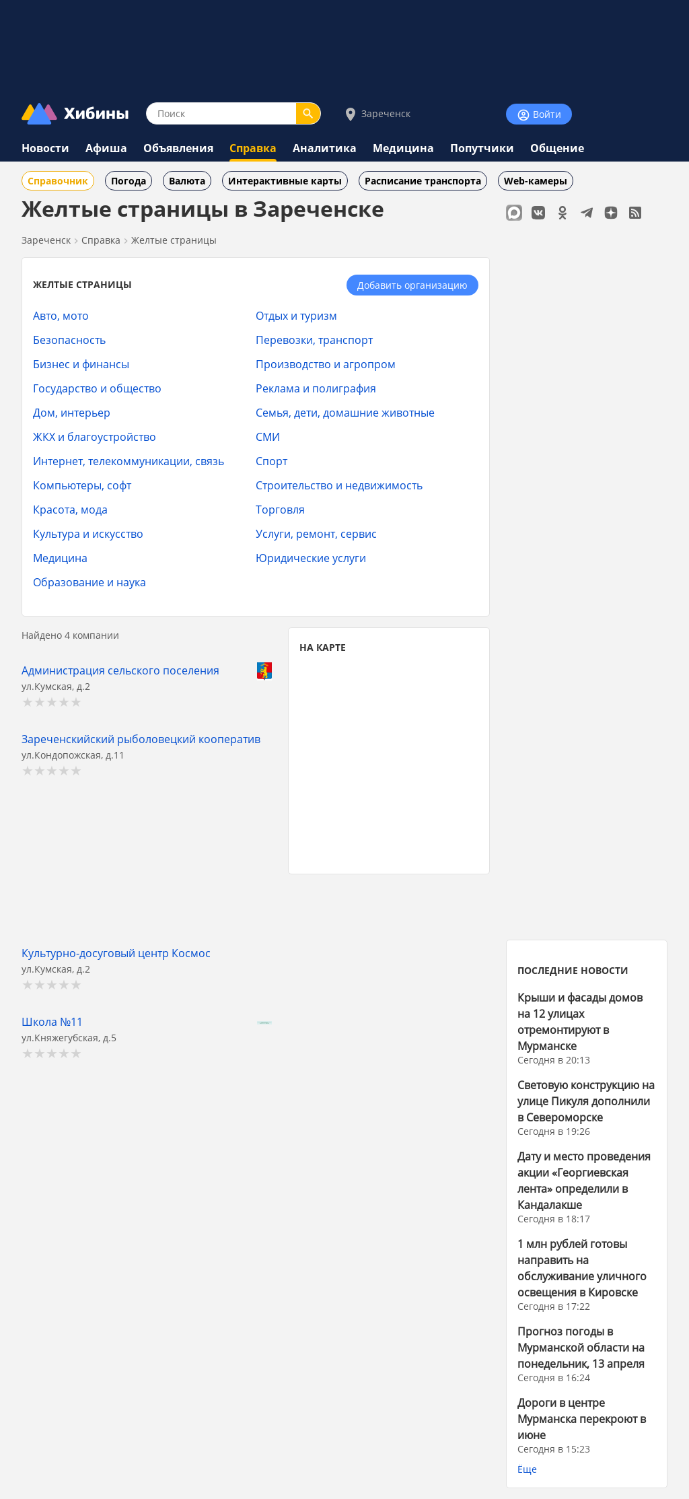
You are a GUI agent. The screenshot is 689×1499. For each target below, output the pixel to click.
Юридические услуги (311, 558)
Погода (128, 180)
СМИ (268, 436)
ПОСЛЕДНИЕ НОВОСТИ (572, 970)
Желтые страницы (174, 240)
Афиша (106, 148)
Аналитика (325, 148)
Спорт (271, 461)
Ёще (527, 1469)
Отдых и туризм (296, 315)
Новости (45, 148)
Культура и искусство (88, 533)
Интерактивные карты (285, 180)
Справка (253, 148)
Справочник (58, 180)
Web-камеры (535, 180)
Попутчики (482, 148)
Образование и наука (89, 582)
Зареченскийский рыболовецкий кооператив (141, 739)
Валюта (187, 180)
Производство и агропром (326, 364)
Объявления (178, 148)
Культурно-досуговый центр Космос (116, 953)
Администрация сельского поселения (120, 670)
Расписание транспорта (423, 180)
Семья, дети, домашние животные (345, 412)
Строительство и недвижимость (339, 485)
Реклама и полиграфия (316, 388)
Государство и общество (97, 388)
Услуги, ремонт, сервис (316, 533)
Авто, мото (61, 315)
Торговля (280, 509)
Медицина (403, 148)
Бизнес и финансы (81, 364)
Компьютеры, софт (82, 485)
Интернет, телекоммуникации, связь (128, 461)
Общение (557, 148)
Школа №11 (52, 1021)
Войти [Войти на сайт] (539, 115)
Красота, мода (70, 509)
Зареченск (376, 114)
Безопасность (69, 340)
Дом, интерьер (71, 412)
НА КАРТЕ (322, 647)
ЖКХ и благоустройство (94, 436)
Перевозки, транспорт (314, 340)
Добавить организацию (412, 285)
